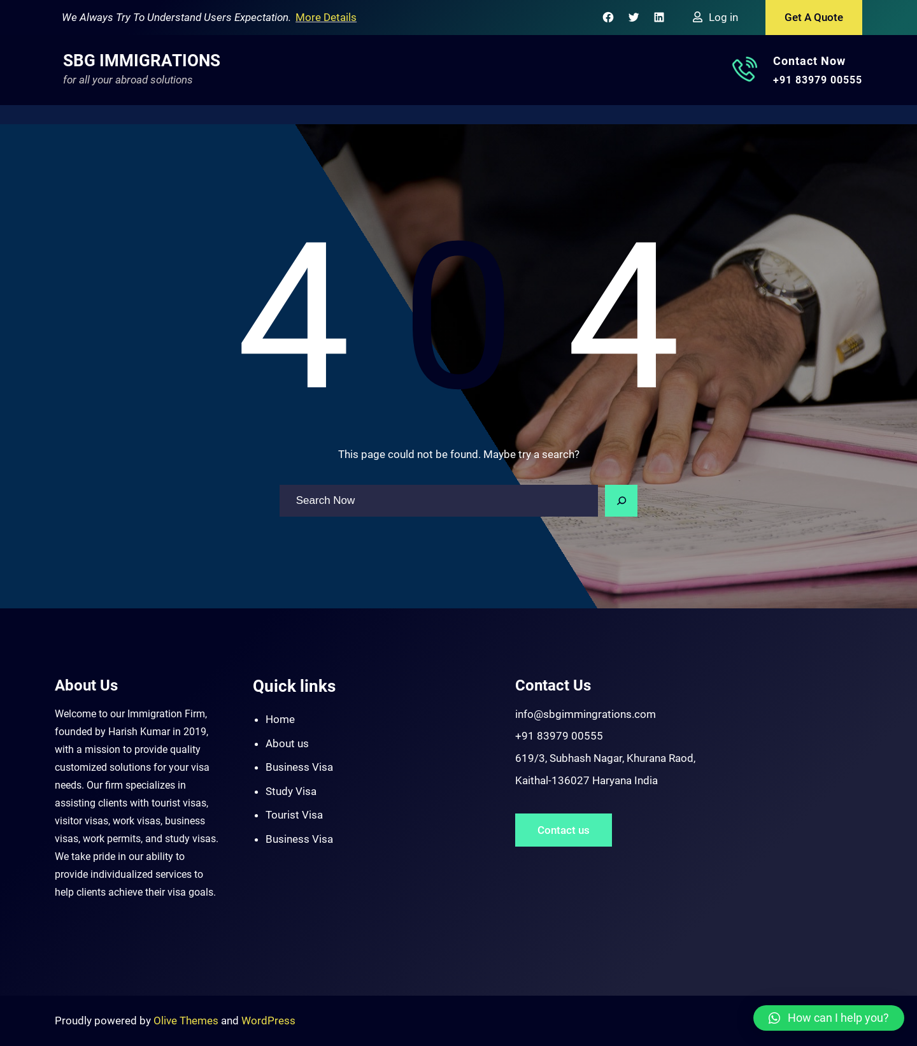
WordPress (268, 1020)
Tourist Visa (294, 814)
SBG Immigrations (141, 60)
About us (287, 743)
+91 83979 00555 (817, 80)
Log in (723, 17)
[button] (828, 1018)
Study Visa (291, 791)
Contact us (563, 830)
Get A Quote (814, 17)
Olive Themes (187, 1020)
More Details (326, 17)
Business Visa (299, 767)
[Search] (621, 501)
